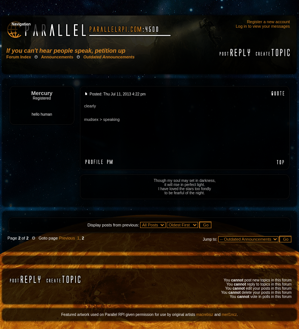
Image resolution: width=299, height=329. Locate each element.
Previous (67, 238)
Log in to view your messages (263, 26)
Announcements (57, 57)
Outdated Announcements (109, 57)
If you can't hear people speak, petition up (66, 51)
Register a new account (268, 21)
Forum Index (18, 57)
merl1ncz (229, 315)
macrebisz (204, 315)
